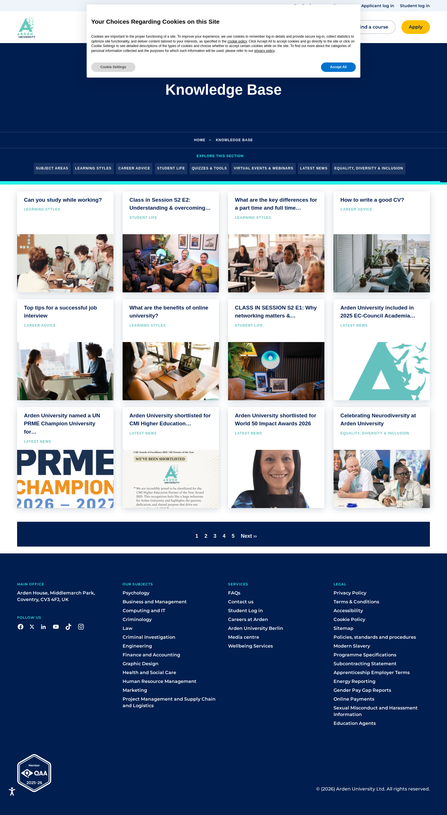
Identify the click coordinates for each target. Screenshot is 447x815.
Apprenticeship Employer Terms (372, 672)
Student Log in (245, 610)
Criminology (137, 619)
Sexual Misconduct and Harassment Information (376, 711)
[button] (51, 27)
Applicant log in (377, 5)
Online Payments (354, 699)
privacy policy (264, 51)
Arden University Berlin (255, 628)
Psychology (136, 593)
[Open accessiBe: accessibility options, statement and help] (12, 791)
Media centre (243, 637)
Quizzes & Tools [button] (209, 168)
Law (128, 628)
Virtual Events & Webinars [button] (263, 168)
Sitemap (343, 628)
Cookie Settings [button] (113, 67)
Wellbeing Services (250, 646)
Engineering (137, 646)
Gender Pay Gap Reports (362, 690)
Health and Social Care (149, 672)
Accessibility (348, 610)
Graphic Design (141, 663)
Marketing (135, 690)
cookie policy (237, 41)
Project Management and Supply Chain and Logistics (169, 702)
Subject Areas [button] (52, 168)
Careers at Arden (248, 619)
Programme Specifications (365, 655)
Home (200, 140)
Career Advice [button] (134, 168)
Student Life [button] (171, 168)
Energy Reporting (354, 681)
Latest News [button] (314, 168)
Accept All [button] (338, 67)
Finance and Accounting (151, 655)
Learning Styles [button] (93, 168)
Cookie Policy (349, 619)
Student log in (415, 5)
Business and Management (155, 601)
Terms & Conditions (356, 601)
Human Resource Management (159, 681)
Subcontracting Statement (365, 663)
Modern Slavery (352, 646)
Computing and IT (144, 610)
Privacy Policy (350, 593)
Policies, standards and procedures (375, 637)
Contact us (240, 601)
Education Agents (355, 723)
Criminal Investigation (149, 637)
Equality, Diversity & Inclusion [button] (368, 168)
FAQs (234, 593)
